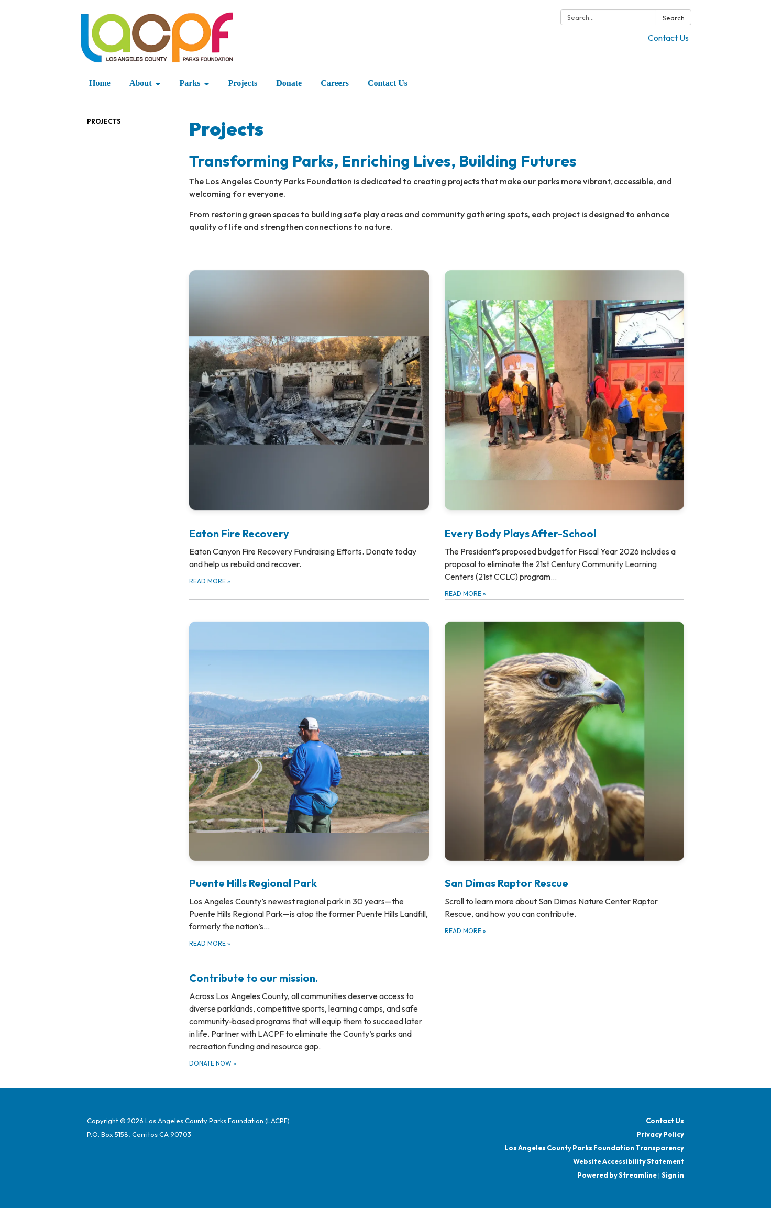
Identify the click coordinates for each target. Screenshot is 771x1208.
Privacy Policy (660, 1134)
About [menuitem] (140, 83)
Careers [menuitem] (335, 83)
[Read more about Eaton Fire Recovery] (309, 424)
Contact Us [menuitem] (387, 83)
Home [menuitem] (100, 83)
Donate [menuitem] (289, 83)
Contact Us (668, 37)
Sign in (673, 1175)
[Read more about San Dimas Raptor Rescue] (565, 774)
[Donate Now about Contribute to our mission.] (309, 1009)
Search (674, 18)
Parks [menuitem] (190, 83)
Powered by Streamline (617, 1175)
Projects (103, 121)
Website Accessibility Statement (628, 1161)
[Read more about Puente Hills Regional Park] (309, 774)
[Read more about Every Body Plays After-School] (565, 424)
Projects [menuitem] (243, 83)
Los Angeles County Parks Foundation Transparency (594, 1148)
